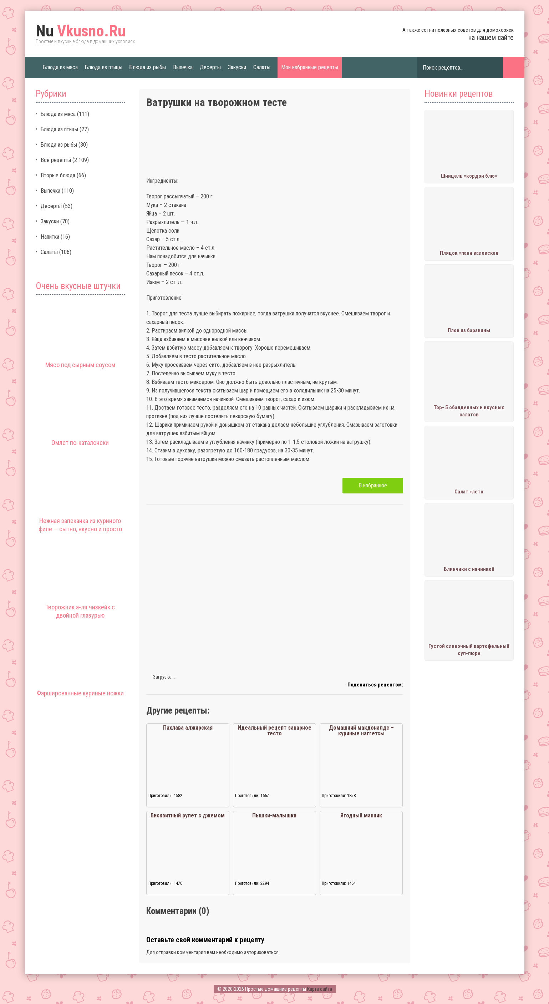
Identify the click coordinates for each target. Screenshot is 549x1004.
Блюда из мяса (60, 67)
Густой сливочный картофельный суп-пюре (468, 649)
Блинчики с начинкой (469, 569)
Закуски (237, 67)
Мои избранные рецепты (309, 67)
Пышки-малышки (274, 815)
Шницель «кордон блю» (469, 176)
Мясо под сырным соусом (80, 365)
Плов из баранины (469, 330)
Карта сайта (319, 989)
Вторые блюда (58, 175)
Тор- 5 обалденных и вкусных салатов (469, 411)
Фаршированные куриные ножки (80, 693)
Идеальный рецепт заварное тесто (274, 730)
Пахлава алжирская (188, 727)
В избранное (373, 485)
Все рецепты (56, 160)
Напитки (50, 236)
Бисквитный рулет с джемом (188, 815)
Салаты (261, 67)
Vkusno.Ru (81, 31)
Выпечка (183, 67)
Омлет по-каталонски (80, 442)
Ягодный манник (361, 815)
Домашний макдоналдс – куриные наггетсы (361, 730)
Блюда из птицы (103, 67)
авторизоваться (261, 952)
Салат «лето (468, 491)
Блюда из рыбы (147, 67)
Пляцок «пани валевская (469, 253)
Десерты (210, 67)
